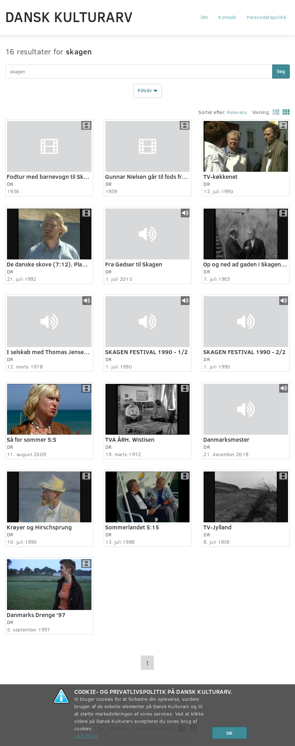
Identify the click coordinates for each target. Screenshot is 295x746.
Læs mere (86, 735)
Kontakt (227, 17)
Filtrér (147, 90)
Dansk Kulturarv (68, 16)
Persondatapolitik (266, 17)
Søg (281, 71)
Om (204, 17)
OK (229, 733)
